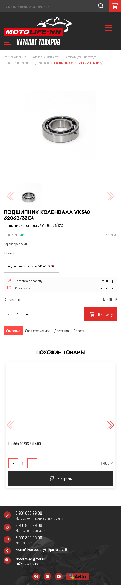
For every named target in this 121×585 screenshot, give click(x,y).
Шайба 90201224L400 (24, 443)
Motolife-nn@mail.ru (30, 559)
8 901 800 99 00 (29, 513)
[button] (110, 425)
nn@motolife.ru (27, 563)
